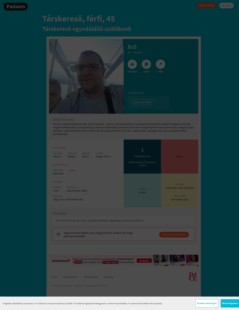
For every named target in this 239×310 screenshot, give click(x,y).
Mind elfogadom (230, 303)
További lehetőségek (207, 303)
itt (151, 303)
